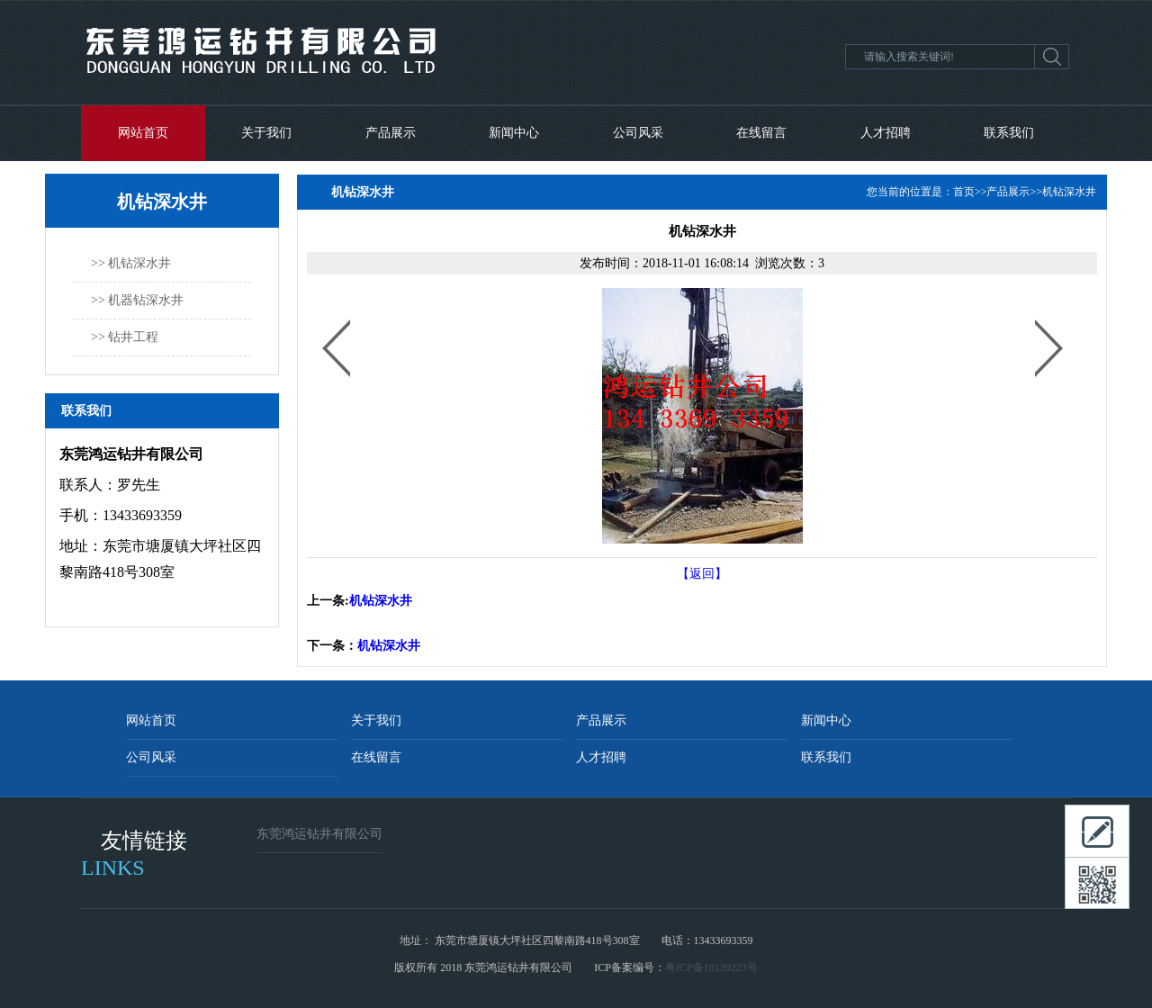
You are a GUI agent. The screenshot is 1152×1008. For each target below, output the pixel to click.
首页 (964, 191)
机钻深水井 (1069, 191)
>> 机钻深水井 (131, 263)
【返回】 (702, 573)
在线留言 (761, 133)
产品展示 (390, 133)
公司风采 (638, 133)
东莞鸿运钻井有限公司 (319, 834)
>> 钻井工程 (124, 337)
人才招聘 (885, 133)
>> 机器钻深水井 (137, 300)
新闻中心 (514, 133)
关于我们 (266, 133)
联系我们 (1009, 133)
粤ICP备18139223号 (711, 967)
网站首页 (143, 133)
